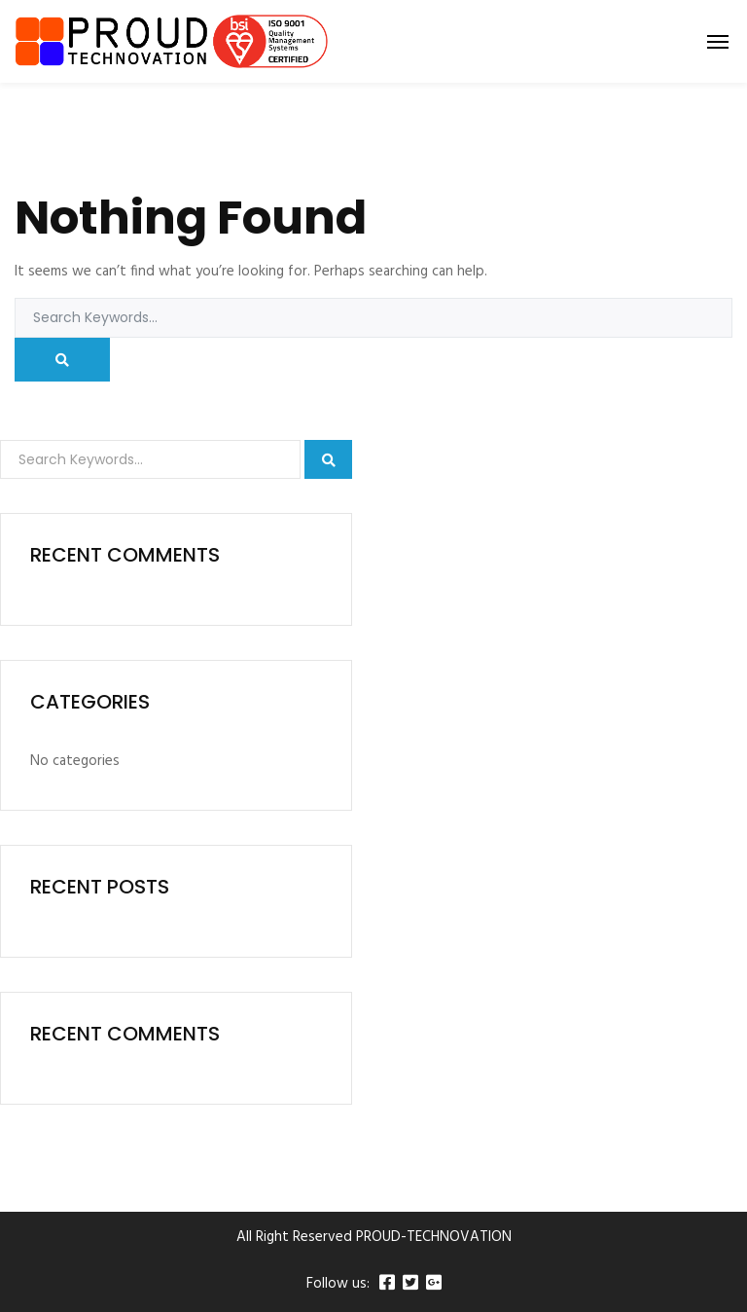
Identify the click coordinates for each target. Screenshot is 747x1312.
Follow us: (338, 1284)
